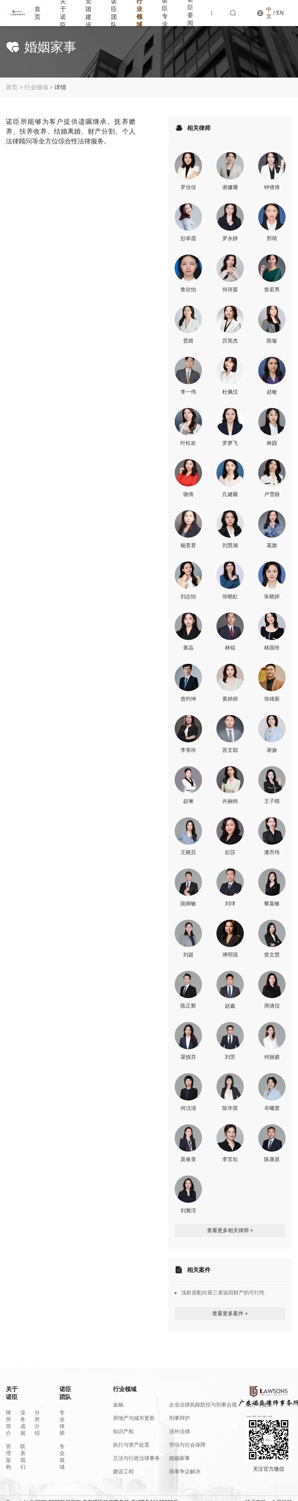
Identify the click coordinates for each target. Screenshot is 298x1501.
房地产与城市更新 (134, 1418)
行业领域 (36, 87)
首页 (37, 13)
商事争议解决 (184, 1471)
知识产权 (123, 1431)
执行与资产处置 (131, 1445)
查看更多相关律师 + (230, 1230)
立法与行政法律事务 (136, 1458)
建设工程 (123, 1471)
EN (280, 13)
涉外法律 (179, 1431)
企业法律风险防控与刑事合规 (203, 1404)
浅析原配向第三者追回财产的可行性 (223, 1292)
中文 (269, 13)
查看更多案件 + (230, 1313)
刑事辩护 (179, 1418)
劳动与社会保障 (187, 1445)
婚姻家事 (179, 1458)
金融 (118, 1404)
